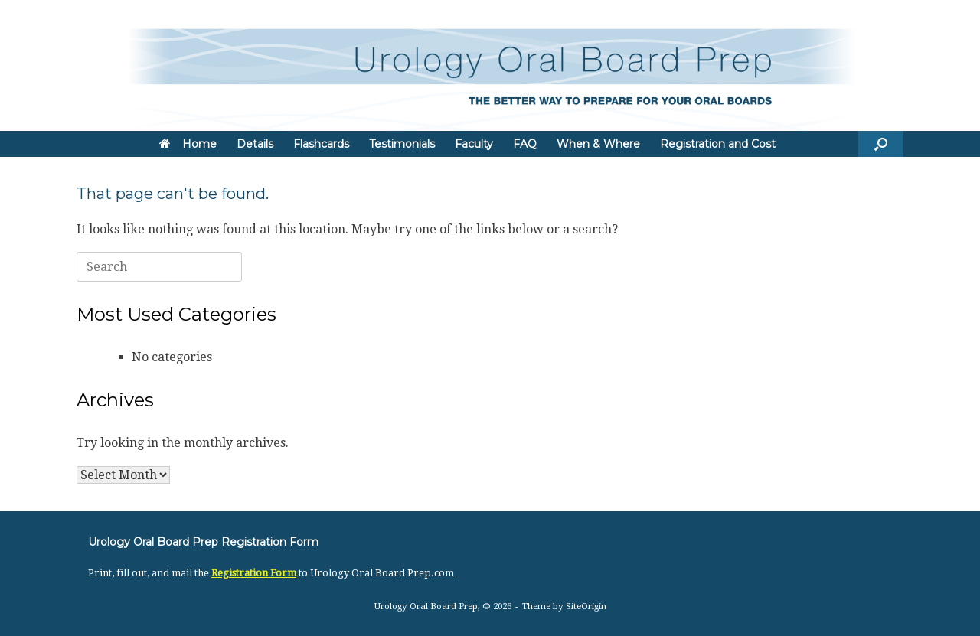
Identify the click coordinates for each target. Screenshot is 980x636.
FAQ (525, 144)
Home (188, 144)
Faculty (474, 144)
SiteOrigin (586, 606)
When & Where (598, 144)
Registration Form (253, 573)
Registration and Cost (718, 144)
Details (255, 144)
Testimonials (402, 144)
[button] (880, 144)
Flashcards (321, 144)
